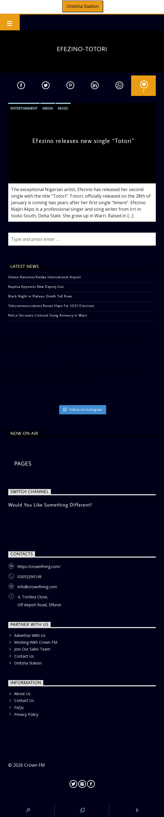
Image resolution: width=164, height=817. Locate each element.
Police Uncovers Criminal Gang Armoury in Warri (47, 315)
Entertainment (24, 108)
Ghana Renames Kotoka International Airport (44, 277)
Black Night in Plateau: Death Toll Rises (40, 296)
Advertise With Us (29, 635)
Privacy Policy (26, 714)
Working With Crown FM (35, 642)
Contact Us (24, 656)
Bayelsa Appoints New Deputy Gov (36, 286)
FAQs (19, 707)
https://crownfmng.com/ (39, 566)
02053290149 (30, 576)
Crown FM (34, 765)
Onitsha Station (83, 6)
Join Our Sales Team (32, 649)
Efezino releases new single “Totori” (83, 141)
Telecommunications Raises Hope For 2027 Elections (51, 305)
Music (63, 108)
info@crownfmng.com (37, 586)
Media (47, 108)
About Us (22, 693)
